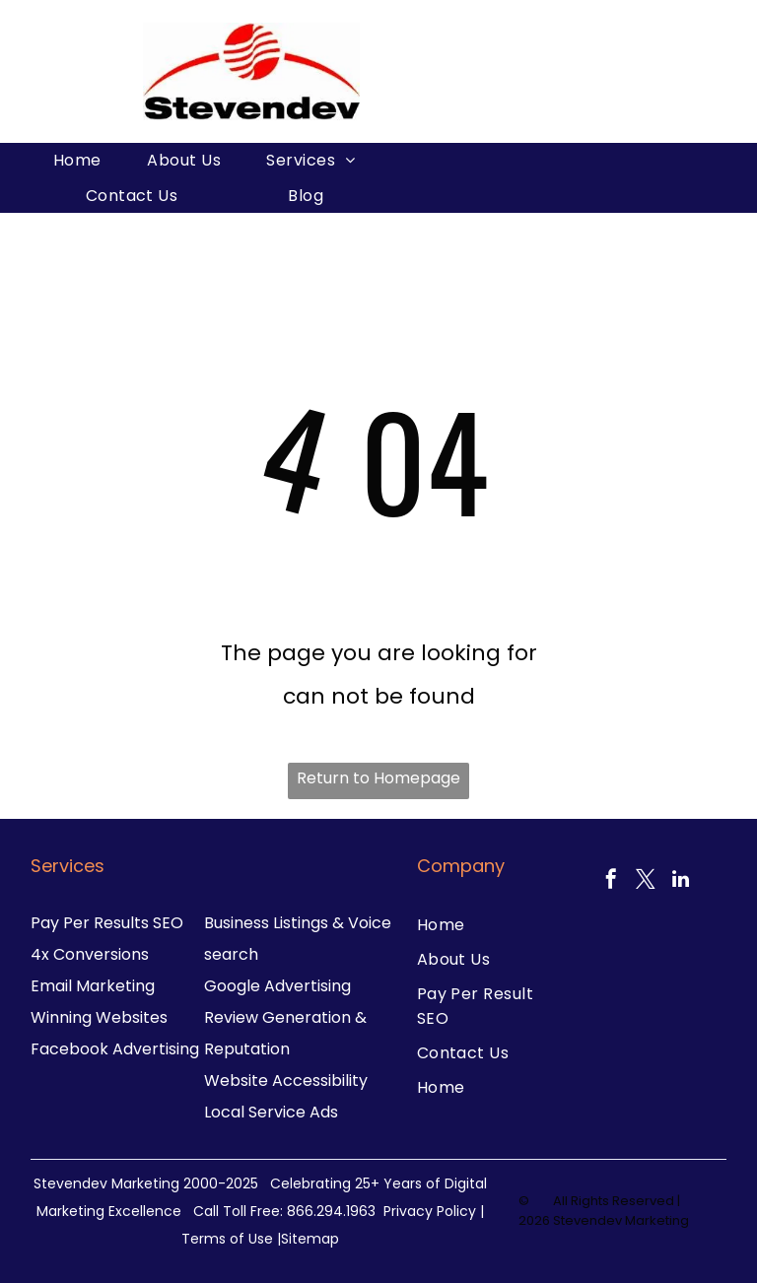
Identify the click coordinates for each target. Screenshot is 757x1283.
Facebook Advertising (115, 1049)
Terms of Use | (231, 1239)
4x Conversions (90, 954)
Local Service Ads (271, 1112)
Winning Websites (99, 1017)
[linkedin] (680, 881)
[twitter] (645, 881)
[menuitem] (77, 160)
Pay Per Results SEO (107, 923)
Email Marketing (93, 986)
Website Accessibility (286, 1080)
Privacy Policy (429, 1211)
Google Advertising (277, 986)
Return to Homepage (378, 778)
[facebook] (611, 881)
